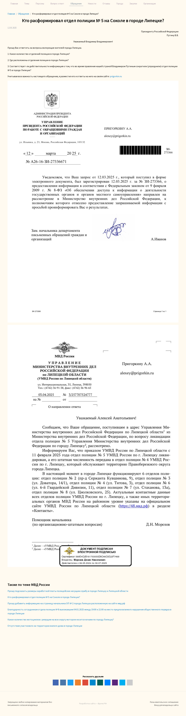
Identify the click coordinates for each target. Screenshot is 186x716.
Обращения (76, 3)
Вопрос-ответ (57, 3)
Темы (26, 3)
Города (119, 3)
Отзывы (106, 3)
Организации (149, 3)
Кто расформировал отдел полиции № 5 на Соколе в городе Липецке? (44, 597)
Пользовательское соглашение (164, 702)
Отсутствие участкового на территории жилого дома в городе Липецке (45, 625)
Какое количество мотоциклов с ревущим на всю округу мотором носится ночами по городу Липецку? (61, 619)
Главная (14, 3)
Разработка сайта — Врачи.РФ (93, 703)
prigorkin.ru (116, 76)
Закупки (133, 3)
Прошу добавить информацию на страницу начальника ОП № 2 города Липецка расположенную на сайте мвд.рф (66, 603)
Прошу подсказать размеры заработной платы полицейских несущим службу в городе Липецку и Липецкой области (68, 591)
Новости (92, 3)
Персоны (40, 3)
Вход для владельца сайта (166, 705)
